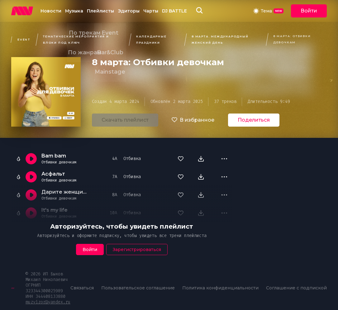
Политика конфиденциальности (220, 288)
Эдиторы (129, 11)
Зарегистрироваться (137, 249)
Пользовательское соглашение (138, 288)
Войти (309, 11)
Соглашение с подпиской (296, 288)
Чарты (150, 11)
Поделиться (254, 120)
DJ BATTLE (174, 11)
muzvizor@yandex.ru (48, 302)
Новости (50, 11)
